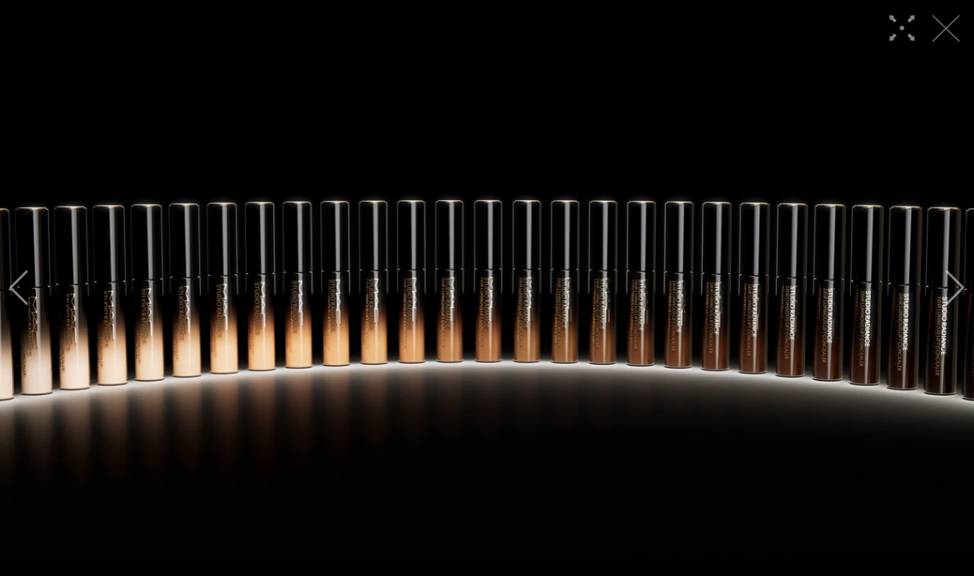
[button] (19, 288)
